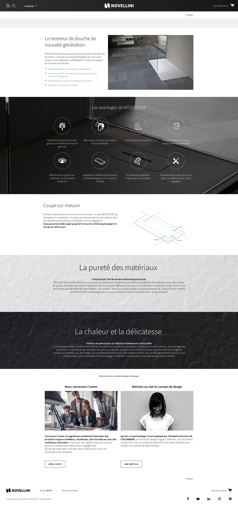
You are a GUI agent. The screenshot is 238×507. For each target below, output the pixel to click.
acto (49, 499)
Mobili (46, 490)
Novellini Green (70, 490)
